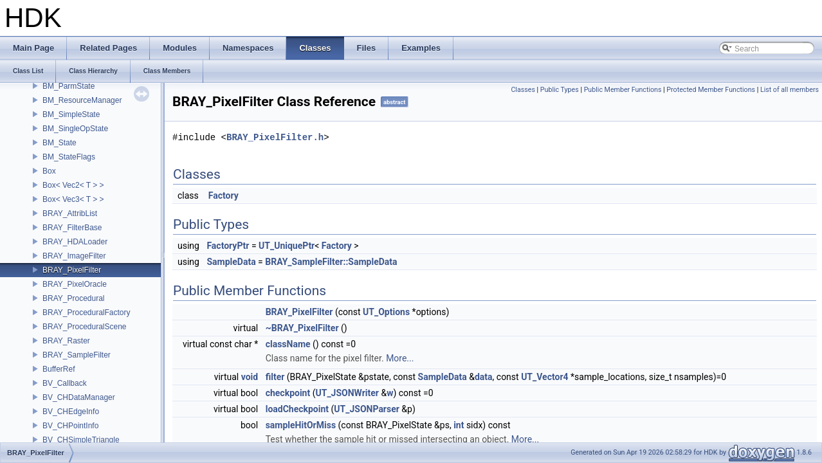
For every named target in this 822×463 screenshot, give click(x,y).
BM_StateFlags (68, 156)
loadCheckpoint (297, 409)
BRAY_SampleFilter (76, 354)
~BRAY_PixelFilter (302, 328)
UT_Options (386, 312)
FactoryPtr (227, 246)
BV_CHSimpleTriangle (81, 439)
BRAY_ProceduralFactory (86, 312)
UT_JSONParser (366, 409)
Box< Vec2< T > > (73, 185)
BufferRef (58, 369)
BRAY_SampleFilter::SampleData (331, 262)
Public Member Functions (623, 90)
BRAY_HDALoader (74, 241)
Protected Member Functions (710, 90)
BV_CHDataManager (78, 397)
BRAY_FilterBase (72, 227)
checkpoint (288, 393)
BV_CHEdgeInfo (70, 411)
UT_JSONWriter (346, 393)
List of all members (789, 90)
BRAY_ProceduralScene (84, 326)
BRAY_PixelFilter (71, 270)
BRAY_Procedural (73, 298)
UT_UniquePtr (287, 246)
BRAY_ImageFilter (73, 255)
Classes (522, 90)
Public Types (559, 90)
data (484, 377)
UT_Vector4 (544, 377)
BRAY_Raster (66, 340)
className (288, 344)
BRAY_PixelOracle (74, 284)
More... (400, 358)
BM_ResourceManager (82, 100)
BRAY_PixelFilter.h (275, 137)
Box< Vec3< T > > (73, 199)
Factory (223, 195)
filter (275, 377)
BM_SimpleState (71, 114)
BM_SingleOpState (75, 128)
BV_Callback (64, 383)
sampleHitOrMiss (301, 425)
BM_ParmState (68, 86)
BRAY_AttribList (69, 213)
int (458, 425)
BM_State (59, 142)
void (249, 377)
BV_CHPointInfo (70, 425)
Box (49, 171)
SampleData (230, 262)
